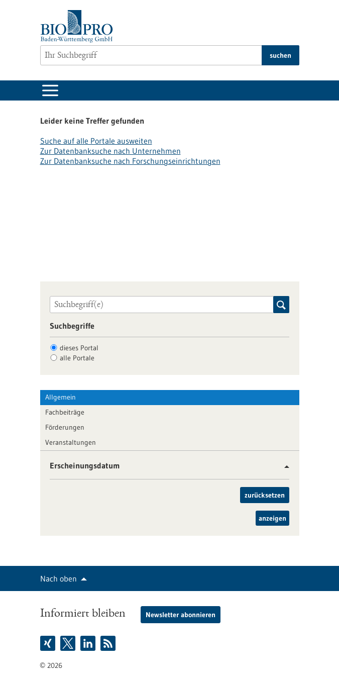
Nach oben (58, 578)
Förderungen (64, 427)
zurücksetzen (265, 495)
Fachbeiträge (64, 412)
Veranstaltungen (70, 442)
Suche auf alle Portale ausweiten (96, 141)
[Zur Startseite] (79, 26)
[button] (283, 466)
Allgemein (60, 397)
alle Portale (77, 357)
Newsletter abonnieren (180, 614)
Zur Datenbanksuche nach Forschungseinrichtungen (130, 161)
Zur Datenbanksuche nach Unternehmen (110, 151)
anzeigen (272, 518)
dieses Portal (79, 347)
